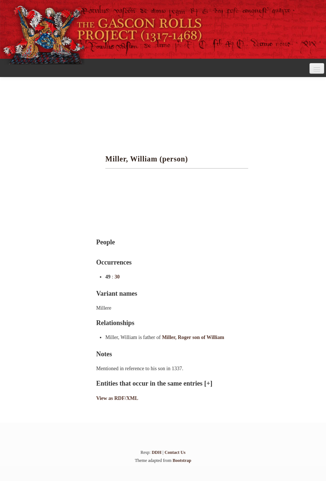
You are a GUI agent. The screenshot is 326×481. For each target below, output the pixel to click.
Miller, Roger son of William (193, 337)
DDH (157, 452)
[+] (208, 383)
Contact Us (174, 452)
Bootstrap (182, 460)
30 (117, 277)
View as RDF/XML (117, 398)
